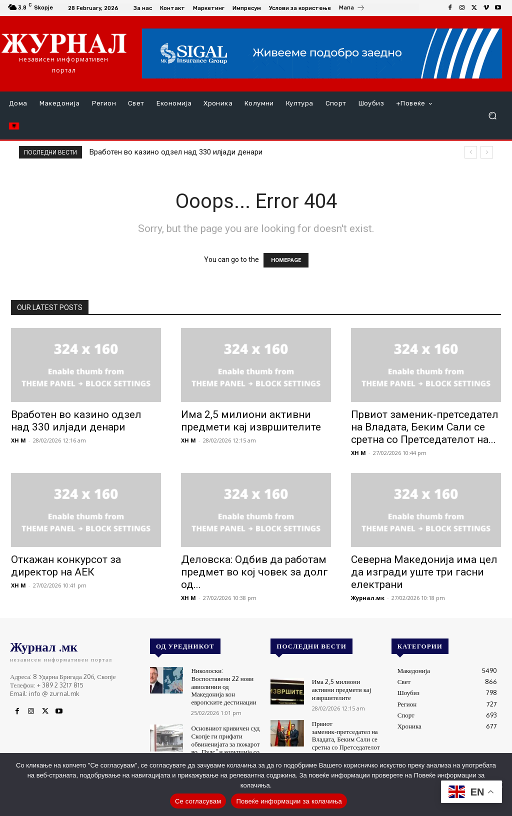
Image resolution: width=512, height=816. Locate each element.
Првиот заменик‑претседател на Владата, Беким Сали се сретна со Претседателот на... (424, 427)
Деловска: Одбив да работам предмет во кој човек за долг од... (254, 572)
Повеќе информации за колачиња (289, 801)
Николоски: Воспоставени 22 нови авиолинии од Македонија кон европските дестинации (223, 686)
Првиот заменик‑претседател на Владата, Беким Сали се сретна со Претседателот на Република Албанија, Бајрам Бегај (346, 743)
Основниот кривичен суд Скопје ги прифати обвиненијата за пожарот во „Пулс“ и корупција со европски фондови (225, 743)
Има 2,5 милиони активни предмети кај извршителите (251, 420)
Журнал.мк (367, 598)
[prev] (470, 152)
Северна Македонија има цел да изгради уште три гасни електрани (424, 572)
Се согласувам (198, 801)
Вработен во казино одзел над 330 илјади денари (176, 152)
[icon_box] (352, 9)
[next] (486, 152)
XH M (18, 440)
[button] (492, 116)
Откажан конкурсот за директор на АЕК (66, 566)
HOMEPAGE (286, 260)
